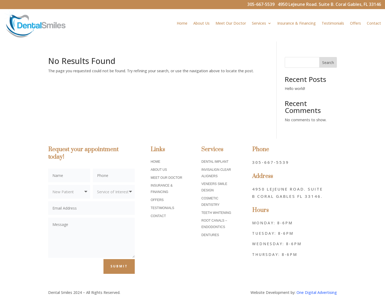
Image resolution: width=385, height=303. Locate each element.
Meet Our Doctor (230, 23)
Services (259, 23)
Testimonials (333, 23)
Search (328, 62)
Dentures (210, 235)
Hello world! (295, 88)
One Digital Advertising (317, 292)
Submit (119, 266)
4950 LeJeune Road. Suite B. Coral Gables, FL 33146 (329, 4)
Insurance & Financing (296, 23)
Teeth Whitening (216, 213)
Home (182, 23)
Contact (374, 23)
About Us (201, 23)
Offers (355, 23)
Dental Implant (214, 162)
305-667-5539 (262, 4)
